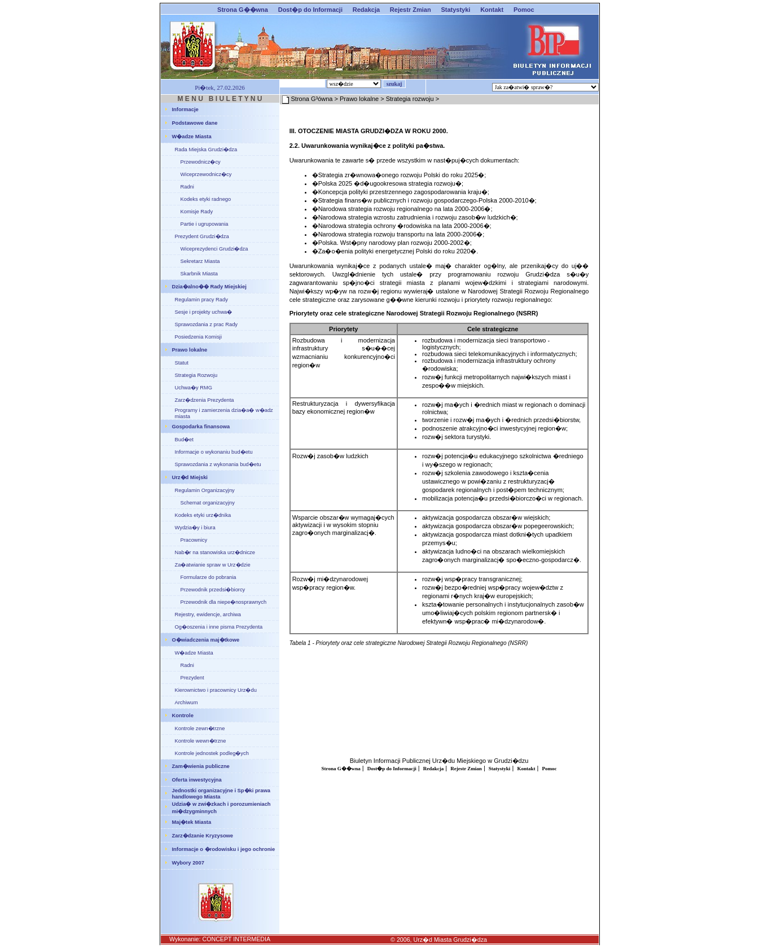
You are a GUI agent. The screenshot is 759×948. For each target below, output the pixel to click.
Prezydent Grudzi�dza (202, 236)
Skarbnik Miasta (199, 273)
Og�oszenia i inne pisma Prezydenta (219, 627)
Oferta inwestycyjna (197, 780)
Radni (187, 187)
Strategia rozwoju (410, 98)
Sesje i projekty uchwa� (203, 312)
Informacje (185, 109)
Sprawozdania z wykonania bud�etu (218, 464)
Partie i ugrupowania (205, 224)
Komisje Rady (197, 211)
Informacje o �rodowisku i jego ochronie (223, 849)
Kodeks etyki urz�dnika (203, 515)
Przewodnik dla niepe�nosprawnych (224, 602)
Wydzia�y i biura (195, 527)
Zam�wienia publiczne (201, 766)
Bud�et (184, 439)
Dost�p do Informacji (310, 9)
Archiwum (186, 702)
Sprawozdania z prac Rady (206, 324)
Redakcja (366, 9)
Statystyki (455, 9)
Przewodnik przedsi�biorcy (213, 589)
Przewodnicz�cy (201, 162)
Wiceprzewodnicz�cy (206, 174)
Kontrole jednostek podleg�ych (212, 753)
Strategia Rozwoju (196, 375)
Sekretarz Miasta (200, 261)
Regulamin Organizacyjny (205, 490)
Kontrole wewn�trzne (200, 741)
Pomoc (524, 9)
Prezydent (192, 678)
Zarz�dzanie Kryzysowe (203, 836)
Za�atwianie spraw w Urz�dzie (213, 565)
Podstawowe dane (195, 123)
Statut (181, 363)
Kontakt (491, 9)
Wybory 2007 (188, 863)
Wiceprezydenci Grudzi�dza (214, 249)
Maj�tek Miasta (192, 822)
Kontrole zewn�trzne (200, 728)
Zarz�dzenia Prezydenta (204, 400)
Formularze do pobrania (208, 577)
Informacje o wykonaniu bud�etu (214, 452)
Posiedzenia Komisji (198, 337)
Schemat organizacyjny (208, 503)
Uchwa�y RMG (194, 387)
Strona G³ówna (312, 98)
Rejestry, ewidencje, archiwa (208, 614)
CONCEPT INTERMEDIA (236, 939)
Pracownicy (194, 540)
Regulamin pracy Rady (201, 299)
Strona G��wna (242, 9)
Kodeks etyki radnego (206, 199)
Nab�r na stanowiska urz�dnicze (215, 552)
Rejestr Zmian (410, 9)
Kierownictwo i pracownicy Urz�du (216, 690)
